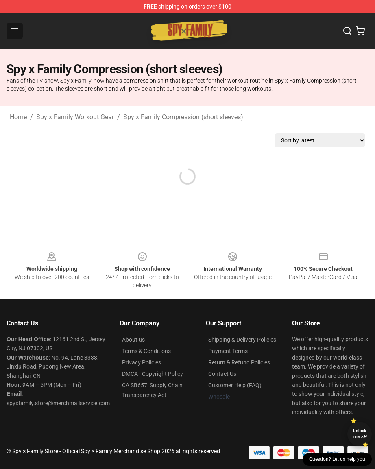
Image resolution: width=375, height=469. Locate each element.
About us (133, 339)
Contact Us (222, 374)
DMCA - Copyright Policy (152, 374)
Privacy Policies (141, 362)
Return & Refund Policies (239, 362)
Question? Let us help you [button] (337, 459)
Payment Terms (228, 351)
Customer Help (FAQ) (235, 385)
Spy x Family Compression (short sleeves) (183, 117)
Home (18, 117)
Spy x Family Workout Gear (75, 117)
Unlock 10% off (360, 433)
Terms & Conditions (146, 351)
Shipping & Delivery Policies (242, 339)
